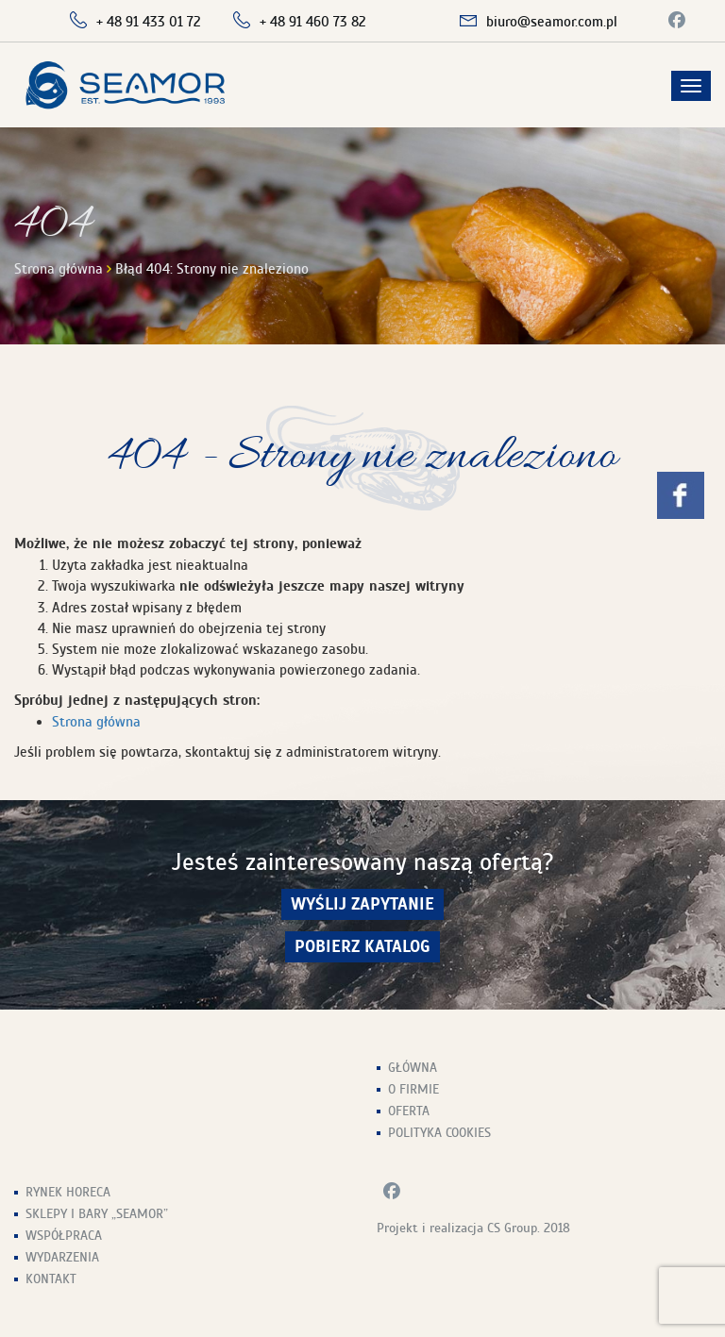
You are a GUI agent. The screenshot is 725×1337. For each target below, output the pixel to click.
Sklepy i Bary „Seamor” (96, 1214)
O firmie (413, 1089)
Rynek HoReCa (67, 1192)
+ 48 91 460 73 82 (313, 21)
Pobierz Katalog (362, 947)
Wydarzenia (62, 1257)
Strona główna (58, 268)
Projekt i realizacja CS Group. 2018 (473, 1228)
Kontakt (50, 1279)
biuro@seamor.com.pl (551, 21)
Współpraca (63, 1236)
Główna (412, 1068)
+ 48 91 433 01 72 (148, 21)
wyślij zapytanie (362, 904)
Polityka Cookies (439, 1133)
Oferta (409, 1111)
